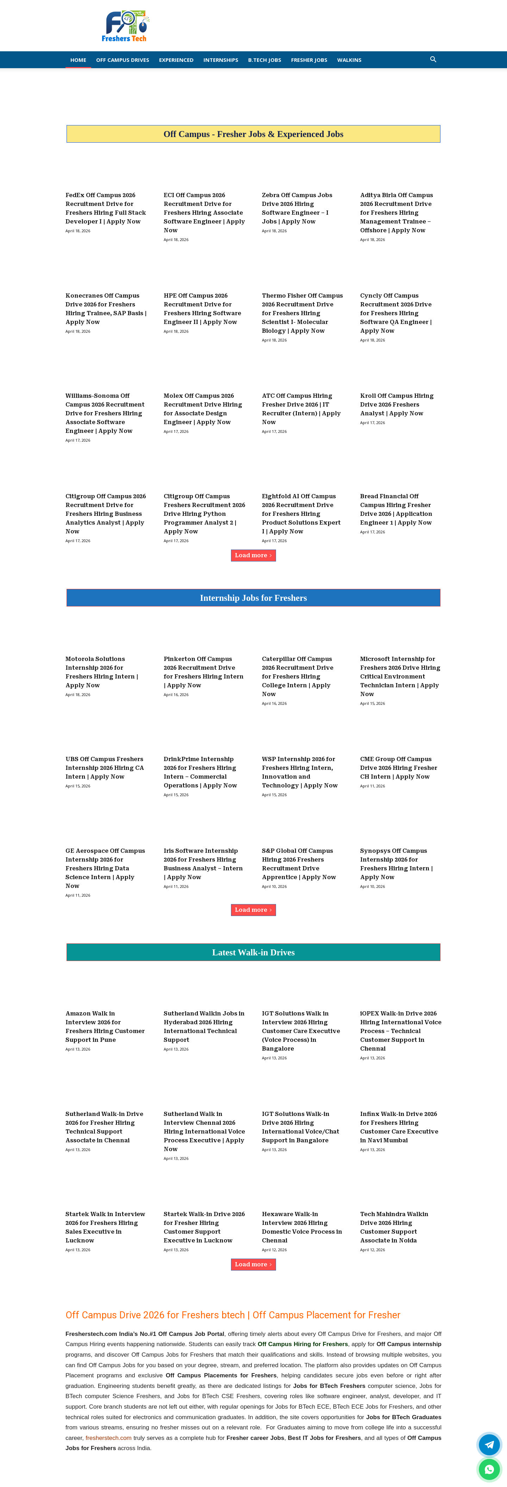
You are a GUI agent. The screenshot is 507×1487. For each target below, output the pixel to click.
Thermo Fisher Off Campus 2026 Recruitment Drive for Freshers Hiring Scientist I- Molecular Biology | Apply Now (302, 313)
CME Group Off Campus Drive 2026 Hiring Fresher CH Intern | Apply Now (398, 768)
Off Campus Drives (122, 59)
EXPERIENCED (176, 59)
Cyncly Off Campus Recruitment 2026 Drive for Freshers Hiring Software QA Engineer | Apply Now (396, 313)
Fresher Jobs (309, 59)
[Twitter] (489, 1444)
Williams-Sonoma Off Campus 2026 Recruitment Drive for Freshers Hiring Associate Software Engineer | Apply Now (105, 413)
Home (78, 59)
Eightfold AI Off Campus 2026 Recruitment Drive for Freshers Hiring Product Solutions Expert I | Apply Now (301, 514)
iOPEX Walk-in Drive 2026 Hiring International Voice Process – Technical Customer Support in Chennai (401, 1031)
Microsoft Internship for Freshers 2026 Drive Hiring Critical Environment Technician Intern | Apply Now (400, 676)
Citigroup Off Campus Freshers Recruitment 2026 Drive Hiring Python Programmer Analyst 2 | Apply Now (204, 514)
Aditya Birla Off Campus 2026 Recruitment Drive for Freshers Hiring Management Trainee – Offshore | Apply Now (396, 213)
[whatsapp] (489, 1469)
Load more (253, 555)
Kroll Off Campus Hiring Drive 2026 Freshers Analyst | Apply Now (397, 404)
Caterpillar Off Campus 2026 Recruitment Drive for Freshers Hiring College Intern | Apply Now (297, 676)
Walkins (349, 59)
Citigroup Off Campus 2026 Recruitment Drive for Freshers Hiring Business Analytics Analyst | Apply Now (105, 514)
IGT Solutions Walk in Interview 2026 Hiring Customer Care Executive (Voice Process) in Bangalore (301, 1031)
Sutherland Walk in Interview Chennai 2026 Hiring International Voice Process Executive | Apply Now (204, 1131)
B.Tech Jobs (264, 59)
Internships (221, 59)
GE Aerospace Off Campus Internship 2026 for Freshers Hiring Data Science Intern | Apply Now (105, 868)
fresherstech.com (108, 1438)
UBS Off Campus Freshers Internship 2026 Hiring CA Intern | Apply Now (104, 768)
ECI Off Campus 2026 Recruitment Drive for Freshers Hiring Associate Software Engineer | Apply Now (204, 213)
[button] (433, 60)
